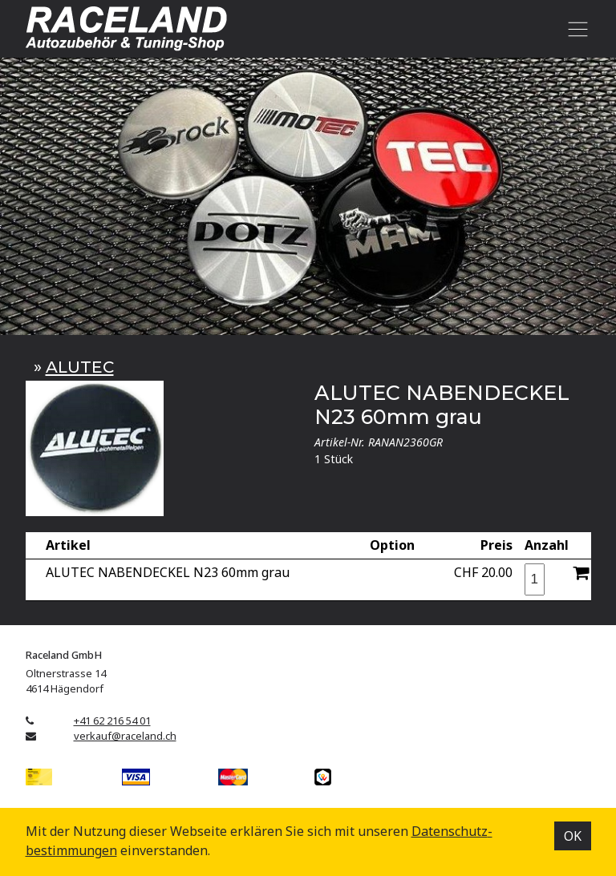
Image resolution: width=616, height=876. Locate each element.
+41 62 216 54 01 (112, 720)
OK (573, 836)
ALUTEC (80, 367)
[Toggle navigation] (575, 28)
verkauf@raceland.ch (125, 736)
